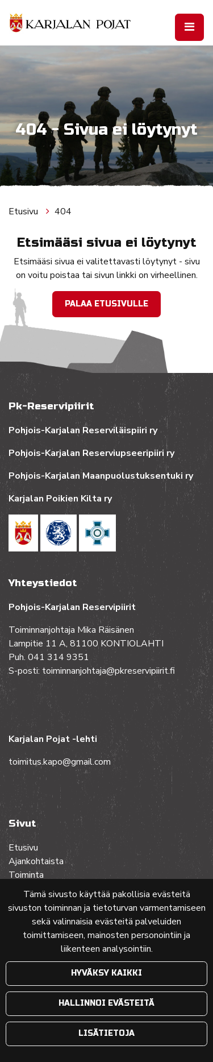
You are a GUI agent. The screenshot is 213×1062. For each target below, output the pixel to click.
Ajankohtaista (36, 861)
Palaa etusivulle (106, 304)
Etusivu (24, 211)
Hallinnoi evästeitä (106, 1003)
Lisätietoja (106, 1033)
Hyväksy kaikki (106, 973)
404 (63, 211)
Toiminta (27, 875)
